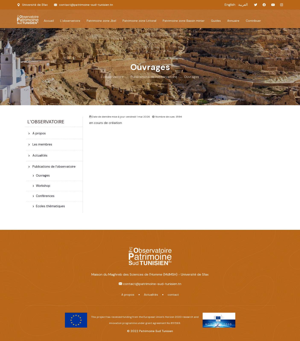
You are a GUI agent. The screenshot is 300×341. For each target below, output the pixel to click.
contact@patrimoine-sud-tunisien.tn (86, 5)
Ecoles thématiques (50, 206)
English (230, 4)
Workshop (43, 186)
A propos (39, 133)
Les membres (42, 144)
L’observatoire (112, 77)
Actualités (39, 155)
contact (173, 294)
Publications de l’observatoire (154, 77)
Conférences (45, 196)
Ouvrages (191, 77)
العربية (243, 4)
